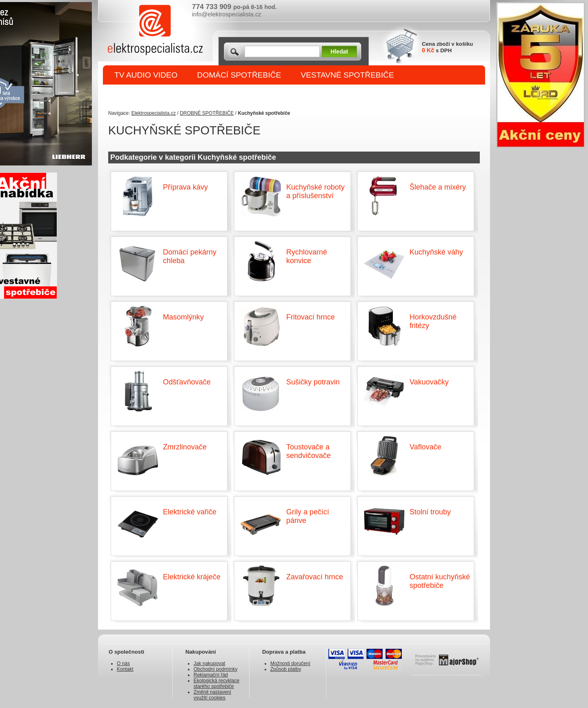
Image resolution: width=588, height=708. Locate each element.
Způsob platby (285, 669)
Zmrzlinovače (185, 447)
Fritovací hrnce (310, 317)
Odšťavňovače (187, 382)
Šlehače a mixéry (438, 187)
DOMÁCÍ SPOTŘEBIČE (239, 75)
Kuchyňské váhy (436, 252)
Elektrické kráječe (191, 577)
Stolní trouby (430, 512)
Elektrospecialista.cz (153, 113)
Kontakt (125, 669)
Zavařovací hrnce (314, 577)
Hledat (339, 51)
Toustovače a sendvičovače (308, 451)
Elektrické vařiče (189, 512)
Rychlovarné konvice (306, 256)
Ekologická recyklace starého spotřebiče (216, 683)
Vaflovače (425, 447)
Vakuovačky (429, 382)
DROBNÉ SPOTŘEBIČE (157, 94)
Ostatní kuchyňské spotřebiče (440, 581)
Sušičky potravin (313, 382)
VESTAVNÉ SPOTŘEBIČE (347, 75)
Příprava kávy (185, 187)
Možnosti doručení (290, 663)
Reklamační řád (211, 675)
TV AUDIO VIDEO (146, 75)
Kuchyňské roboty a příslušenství (315, 191)
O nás (123, 663)
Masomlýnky (183, 317)
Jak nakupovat (209, 663)
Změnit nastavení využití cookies (212, 695)
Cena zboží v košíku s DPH (447, 47)
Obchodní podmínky (215, 669)
